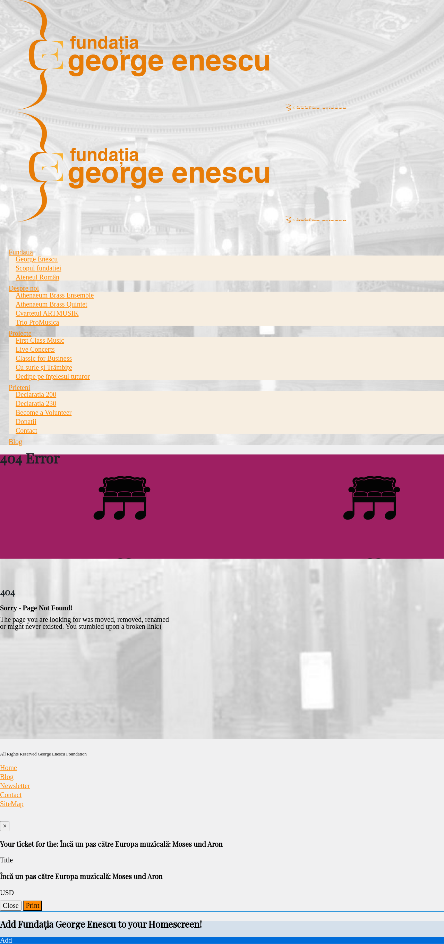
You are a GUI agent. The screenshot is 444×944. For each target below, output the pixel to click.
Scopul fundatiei (38, 268)
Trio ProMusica (37, 322)
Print (33, 905)
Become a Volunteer (43, 412)
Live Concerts (35, 349)
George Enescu (37, 259)
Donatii (26, 421)
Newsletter (15, 786)
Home (8, 767)
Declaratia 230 (36, 403)
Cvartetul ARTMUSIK (47, 313)
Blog (15, 441)
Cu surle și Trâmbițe (44, 367)
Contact (26, 430)
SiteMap (12, 804)
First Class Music (40, 340)
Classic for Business (44, 358)
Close (11, 905)
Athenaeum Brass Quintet (51, 304)
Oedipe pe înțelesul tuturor (53, 376)
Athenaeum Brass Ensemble (55, 295)
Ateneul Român (37, 277)
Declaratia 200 (36, 394)
